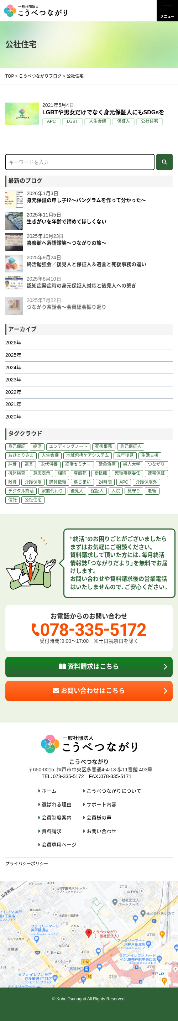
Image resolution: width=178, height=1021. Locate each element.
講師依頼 (57, 482)
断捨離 (100, 473)
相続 (62, 473)
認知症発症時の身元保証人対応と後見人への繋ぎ (81, 285)
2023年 (13, 379)
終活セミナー (78, 464)
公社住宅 (149, 121)
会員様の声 (99, 818)
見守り (133, 491)
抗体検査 (16, 473)
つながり (156, 464)
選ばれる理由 (57, 804)
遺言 (29, 464)
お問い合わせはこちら (89, 690)
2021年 (13, 404)
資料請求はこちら (89, 666)
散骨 (12, 482)
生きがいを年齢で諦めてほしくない (66, 221)
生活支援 (149, 455)
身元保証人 (130, 446)
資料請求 (52, 831)
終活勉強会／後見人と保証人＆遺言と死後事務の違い (86, 264)
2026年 (13, 342)
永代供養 (49, 464)
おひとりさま (21, 455)
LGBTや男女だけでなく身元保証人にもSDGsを (103, 112)
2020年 (13, 417)
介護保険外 (146, 482)
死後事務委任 (127, 473)
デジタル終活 (21, 491)
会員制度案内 (57, 818)
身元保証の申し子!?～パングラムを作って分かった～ (86, 200)
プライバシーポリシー (26, 863)
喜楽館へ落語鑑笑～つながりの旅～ (66, 243)
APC (51, 121)
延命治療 (107, 464)
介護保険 (33, 482)
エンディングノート (68, 446)
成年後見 (125, 455)
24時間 (105, 482)
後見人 (76, 491)
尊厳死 (80, 473)
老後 (152, 491)
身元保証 (16, 446)
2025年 (13, 355)
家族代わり (52, 491)
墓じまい (82, 482)
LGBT (72, 121)
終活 (37, 446)
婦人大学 (131, 464)
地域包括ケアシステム (87, 455)
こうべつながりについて (114, 791)
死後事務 (103, 446)
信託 (12, 500)
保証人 (123, 121)
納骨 (12, 464)
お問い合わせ (101, 831)
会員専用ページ (59, 845)
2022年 (13, 392)
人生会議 (97, 121)
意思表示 (41, 473)
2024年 (13, 367)
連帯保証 (156, 473)
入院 (115, 491)
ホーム (49, 791)
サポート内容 (101, 804)
